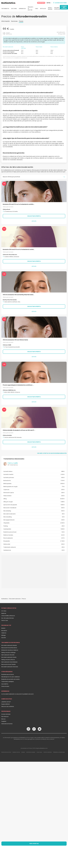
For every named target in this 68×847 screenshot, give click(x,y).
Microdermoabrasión (34, 514)
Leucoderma (4, 684)
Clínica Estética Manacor (8, 615)
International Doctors (6, 723)
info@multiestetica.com (41, 748)
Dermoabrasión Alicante (7, 655)
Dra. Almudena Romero (7, 618)
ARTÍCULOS (43, 8)
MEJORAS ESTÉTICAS (57, 8)
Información (5, 21)
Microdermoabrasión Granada (9, 666)
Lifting (34, 499)
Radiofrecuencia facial (34, 532)
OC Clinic (3, 611)
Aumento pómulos (34, 477)
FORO (36, 8)
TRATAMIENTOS (5, 8)
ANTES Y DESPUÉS (50, 8)
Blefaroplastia (34, 483)
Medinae (3, 613)
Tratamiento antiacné (34, 547)
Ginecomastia (5, 686)
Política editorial (48, 752)
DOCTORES (14, 8)
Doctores (14, 21)
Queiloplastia (34, 529)
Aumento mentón (34, 474)
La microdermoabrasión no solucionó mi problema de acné (17, 694)
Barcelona (4, 630)
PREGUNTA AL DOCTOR (30, 8)
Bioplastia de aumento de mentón (10, 679)
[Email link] (39, 729)
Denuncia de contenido (7, 706)
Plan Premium (5, 716)
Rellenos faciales (34, 535)
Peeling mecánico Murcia (8, 659)
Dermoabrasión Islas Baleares (9, 662)
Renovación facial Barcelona (9, 647)
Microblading (34, 511)
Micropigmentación (34, 520)
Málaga (3, 635)
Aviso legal (39, 752)
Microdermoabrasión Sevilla (8, 657)
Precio (21, 21)
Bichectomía (34, 480)
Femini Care (4, 620)
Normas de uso (16, 752)
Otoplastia (34, 523)
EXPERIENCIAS (22, 8)
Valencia (3, 633)
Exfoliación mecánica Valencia (9, 650)
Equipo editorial (5, 704)
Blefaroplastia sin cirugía (34, 486)
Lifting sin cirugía (34, 502)
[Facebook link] (34, 729)
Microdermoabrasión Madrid (9, 645)
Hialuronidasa (34, 495)
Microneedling (34, 517)
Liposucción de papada (34, 505)
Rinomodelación (34, 538)
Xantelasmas (34, 550)
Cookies (23, 752)
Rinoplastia (34, 541)
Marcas (3, 719)
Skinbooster (34, 544)
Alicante (3, 637)
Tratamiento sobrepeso (7, 681)
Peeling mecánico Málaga (8, 652)
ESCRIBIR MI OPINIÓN (64, 7)
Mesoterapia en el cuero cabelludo (10, 677)
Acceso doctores (5, 714)
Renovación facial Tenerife (8, 664)
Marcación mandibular (34, 508)
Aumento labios (34, 471)
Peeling (34, 526)
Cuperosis (34, 489)
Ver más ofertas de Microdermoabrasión (52, 453)
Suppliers (3, 721)
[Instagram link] (28, 729)
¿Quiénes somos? (6, 701)
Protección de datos (6, 752)
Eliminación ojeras (34, 492)
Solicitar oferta (34, 216)
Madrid (3, 628)
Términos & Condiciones (59, 752)
